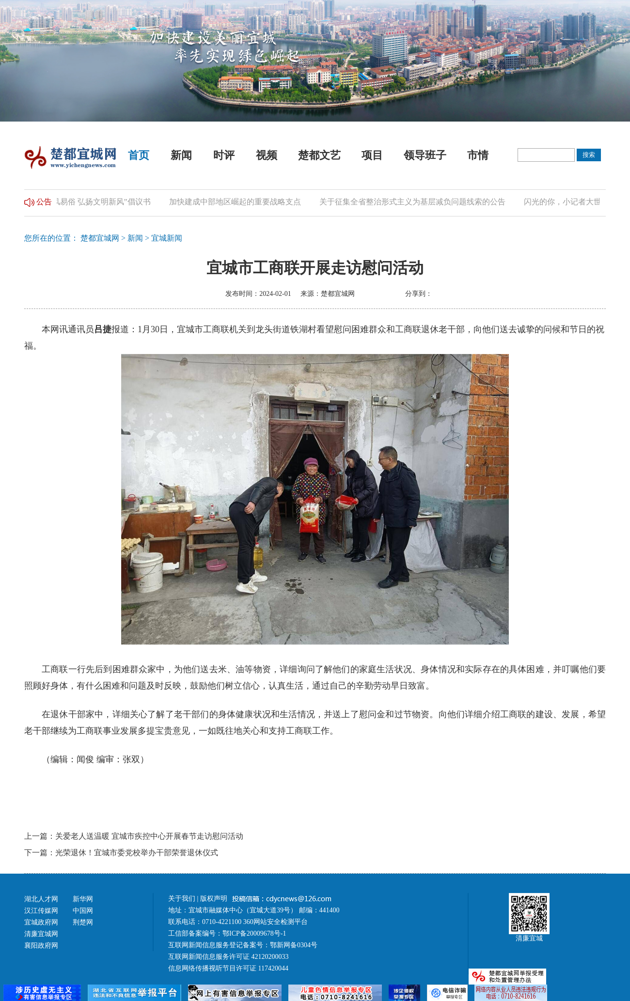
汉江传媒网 (41, 910)
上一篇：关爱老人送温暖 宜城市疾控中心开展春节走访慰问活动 (133, 836)
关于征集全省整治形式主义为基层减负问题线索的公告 (414, 202)
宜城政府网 (41, 922)
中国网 (83, 910)
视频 (266, 155)
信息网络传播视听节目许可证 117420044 (228, 968)
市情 (477, 155)
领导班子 (425, 155)
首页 (138, 155)
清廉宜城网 (41, 934)
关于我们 (181, 898)
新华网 (83, 899)
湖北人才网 (41, 899)
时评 (224, 155)
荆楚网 (83, 922)
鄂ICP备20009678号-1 (254, 933)
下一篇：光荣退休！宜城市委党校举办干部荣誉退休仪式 (121, 852)
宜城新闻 (166, 238)
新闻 (181, 155)
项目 (372, 155)
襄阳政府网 (41, 945)
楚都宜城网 (99, 238)
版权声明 (214, 898)
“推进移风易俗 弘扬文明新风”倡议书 (89, 202)
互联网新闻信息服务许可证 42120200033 (228, 956)
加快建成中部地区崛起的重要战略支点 (237, 202)
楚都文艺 (319, 155)
